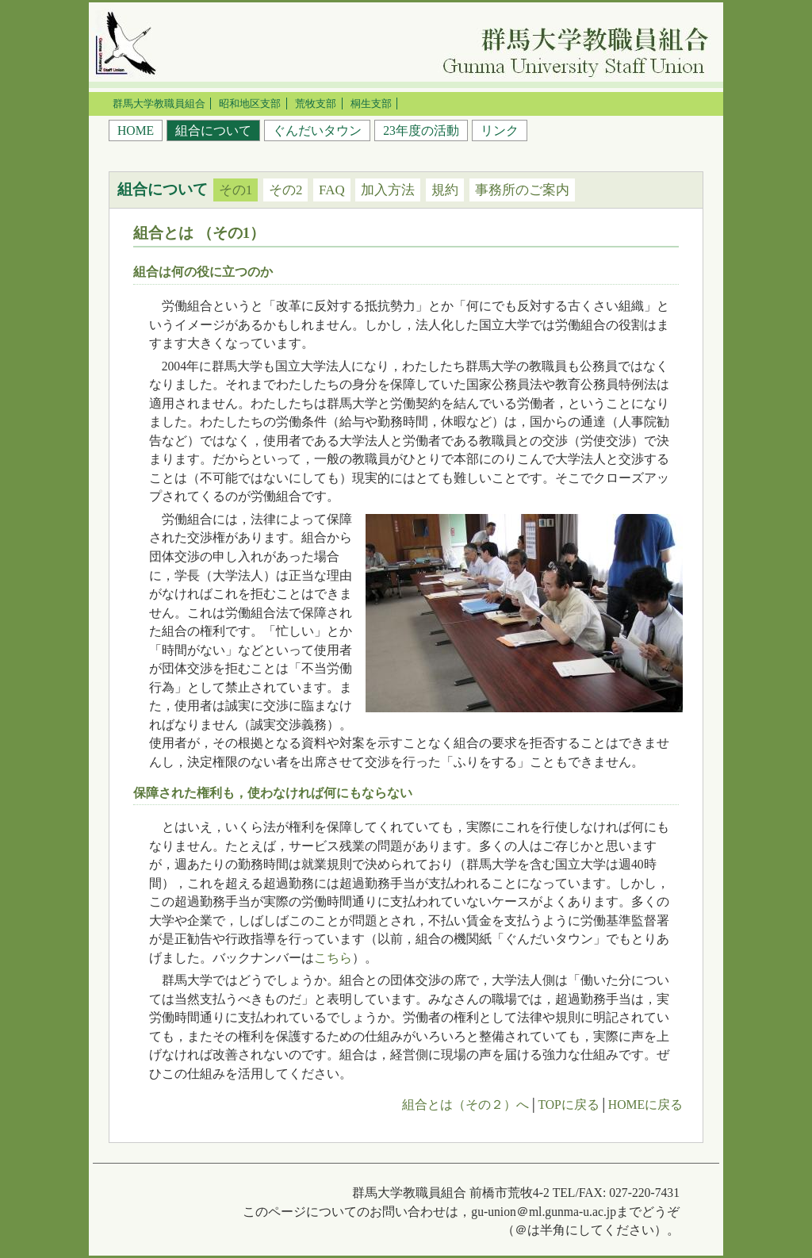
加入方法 (388, 190)
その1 (235, 190)
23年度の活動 (421, 130)
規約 (444, 190)
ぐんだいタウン (317, 130)
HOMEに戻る (645, 1104)
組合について (213, 130)
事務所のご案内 (522, 190)
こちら (333, 958)
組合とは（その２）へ (465, 1104)
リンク (500, 130)
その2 (285, 190)
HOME (135, 130)
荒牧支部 (315, 103)
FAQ (332, 190)
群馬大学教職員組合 (159, 103)
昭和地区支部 (250, 103)
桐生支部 (371, 103)
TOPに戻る (568, 1104)
